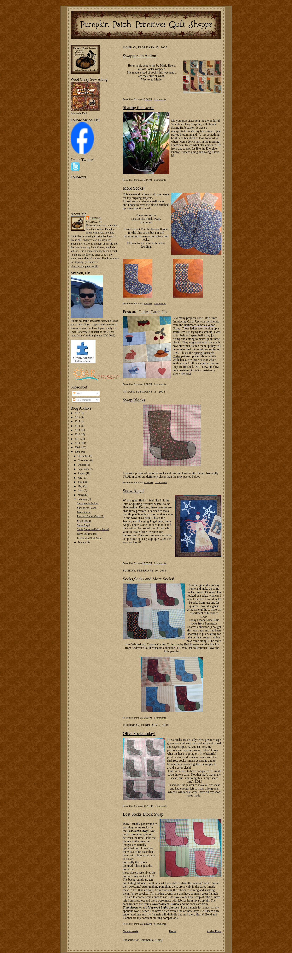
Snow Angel (83, 525)
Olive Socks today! (87, 533)
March (81, 495)
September (84, 469)
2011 (77, 438)
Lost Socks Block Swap (89, 538)
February (83, 499)
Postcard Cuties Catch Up (90, 516)
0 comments (160, 303)
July (80, 477)
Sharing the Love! (86, 507)
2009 (77, 447)
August (82, 473)
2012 (77, 434)
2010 (77, 443)
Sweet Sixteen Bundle (166, 904)
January (82, 542)
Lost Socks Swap (137, 830)
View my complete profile (84, 266)
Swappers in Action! (87, 503)
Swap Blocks (84, 520)
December (83, 456)
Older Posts (214, 931)
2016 (77, 417)
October (82, 464)
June (80, 482)
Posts (77, 393)
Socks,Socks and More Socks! (93, 529)
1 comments (160, 99)
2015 (77, 421)
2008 (77, 451)
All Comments (82, 399)
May (80, 486)
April (81, 490)
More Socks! (84, 512)
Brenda (95, 218)
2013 (77, 430)
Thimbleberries (132, 907)
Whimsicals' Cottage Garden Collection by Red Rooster (165, 644)
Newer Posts (130, 931)
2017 (77, 412)
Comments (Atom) (150, 940)
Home (172, 931)
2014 (77, 425)
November (83, 460)
